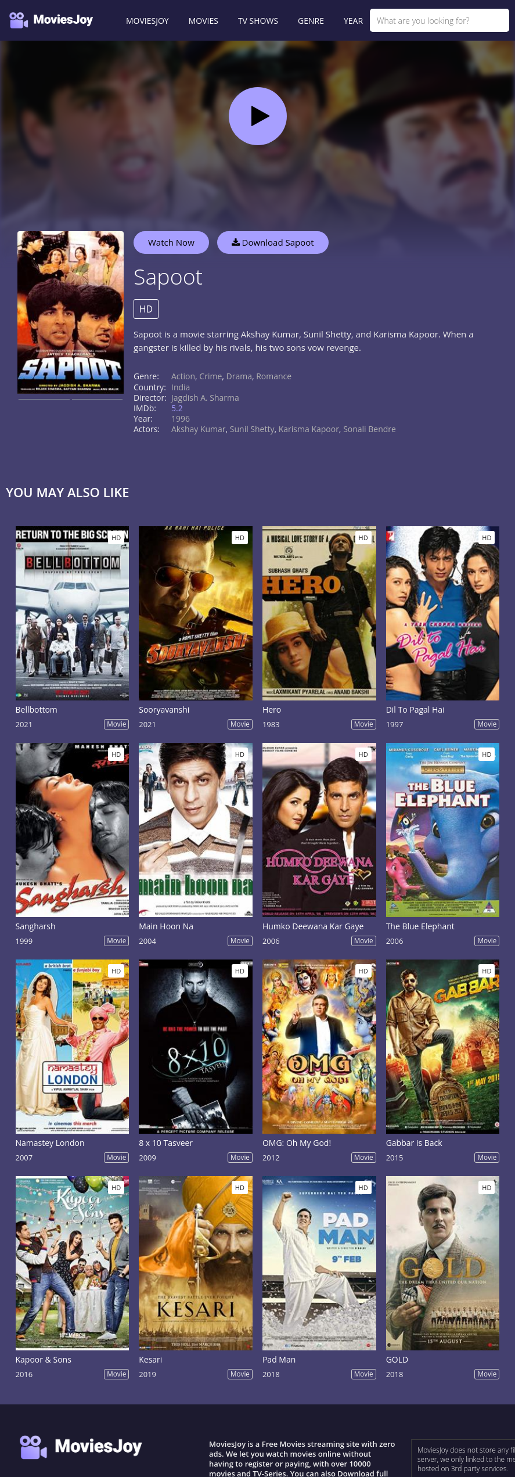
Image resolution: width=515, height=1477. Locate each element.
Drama (239, 376)
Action (183, 376)
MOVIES (203, 20)
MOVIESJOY (147, 20)
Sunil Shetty (252, 428)
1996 (180, 418)
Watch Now (171, 242)
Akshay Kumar (198, 428)
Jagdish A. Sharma (205, 397)
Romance (273, 376)
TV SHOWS (258, 20)
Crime (210, 376)
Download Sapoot (273, 242)
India (180, 387)
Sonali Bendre (369, 428)
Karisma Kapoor (309, 428)
